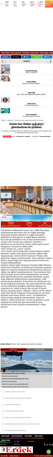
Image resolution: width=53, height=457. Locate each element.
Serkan (14, 344)
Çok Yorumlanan (39, 349)
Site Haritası (4, 456)
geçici (25, 344)
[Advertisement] (21, 29)
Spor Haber (25, 53)
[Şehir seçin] (7, 217)
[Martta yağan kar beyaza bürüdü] (26, 430)
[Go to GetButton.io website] (49, 455)
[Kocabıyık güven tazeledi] (26, 404)
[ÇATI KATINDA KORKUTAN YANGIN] (26, 411)
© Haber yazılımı (43, 456)
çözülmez (39, 344)
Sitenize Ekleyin (13, 456)
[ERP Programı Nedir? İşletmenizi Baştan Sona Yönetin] (26, 424)
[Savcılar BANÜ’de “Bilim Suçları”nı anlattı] (26, 398)
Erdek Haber (5, 53)
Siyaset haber (44, 53)
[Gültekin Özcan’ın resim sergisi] (26, 392)
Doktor (19, 344)
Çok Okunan (13, 349)
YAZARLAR (26, 61)
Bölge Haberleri (15, 53)
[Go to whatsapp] (48, 452)
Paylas (5, 57)
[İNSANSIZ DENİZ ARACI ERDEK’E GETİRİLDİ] (26, 361)
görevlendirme (32, 344)
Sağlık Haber (34, 53)
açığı (22, 344)
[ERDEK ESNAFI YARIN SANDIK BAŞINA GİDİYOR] (26, 417)
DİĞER (51, 53)
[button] (2, 61)
